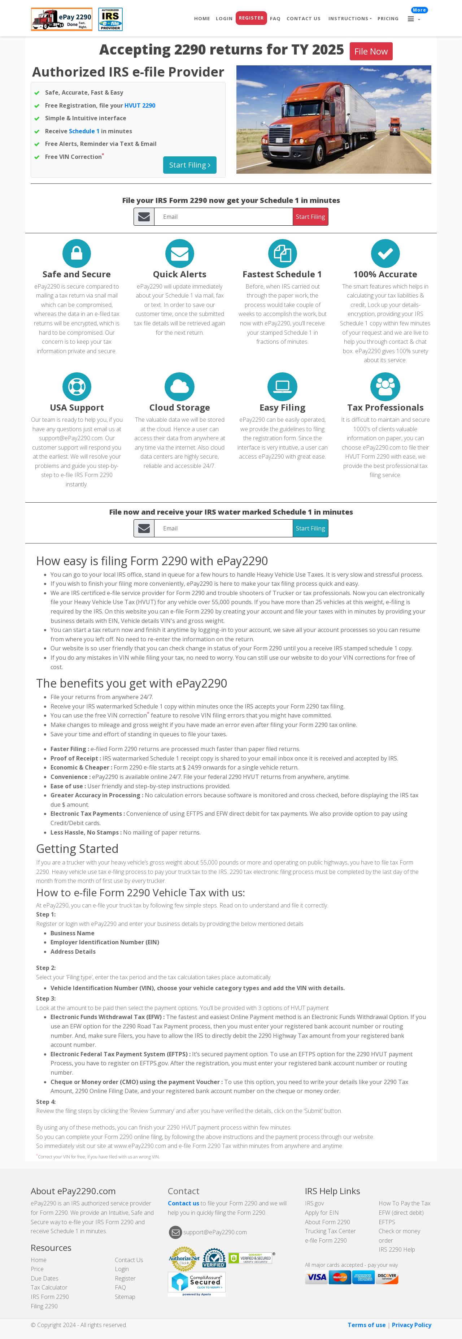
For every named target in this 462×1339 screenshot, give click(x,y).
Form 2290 (375, 456)
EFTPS (387, 1222)
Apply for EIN (322, 1213)
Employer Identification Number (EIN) (105, 942)
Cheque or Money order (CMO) (94, 1082)
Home (202, 18)
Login (224, 18)
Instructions (348, 18)
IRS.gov (314, 1203)
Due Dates (44, 1278)
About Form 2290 (327, 1222)
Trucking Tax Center (330, 1231)
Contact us (183, 1203)
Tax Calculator (49, 1287)
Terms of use (367, 1325)
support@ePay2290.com (71, 438)
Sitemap (125, 1297)
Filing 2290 (44, 1306)
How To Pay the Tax (405, 1203)
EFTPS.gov (154, 1063)
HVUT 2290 (140, 105)
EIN (113, 621)
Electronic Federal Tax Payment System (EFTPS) (119, 1054)
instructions (238, 1137)
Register (251, 17)
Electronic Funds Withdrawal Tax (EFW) (106, 1017)
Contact (184, 1191)
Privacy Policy (411, 1325)
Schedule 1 (84, 131)
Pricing (388, 18)
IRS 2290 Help (397, 1249)
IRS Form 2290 (50, 1297)
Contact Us (304, 18)
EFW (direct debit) (401, 1213)
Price (37, 1269)
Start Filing (189, 165)
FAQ (275, 18)
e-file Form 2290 (326, 1240)
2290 (234, 777)
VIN (64, 157)
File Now (371, 51)
